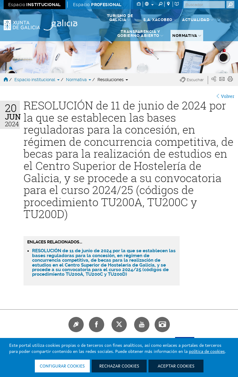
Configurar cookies (62, 366)
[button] (194, 80)
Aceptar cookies (176, 366)
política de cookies (207, 352)
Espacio (34, 4)
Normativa (79, 79)
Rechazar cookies (119, 366)
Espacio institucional (37, 79)
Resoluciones (112, 79)
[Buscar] (204, 4)
